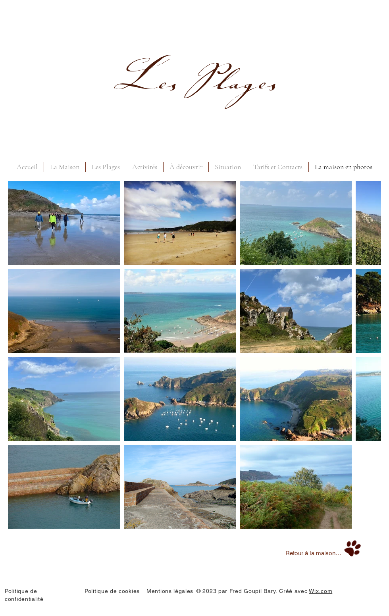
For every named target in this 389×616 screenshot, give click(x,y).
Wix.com (320, 591)
